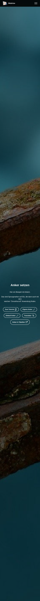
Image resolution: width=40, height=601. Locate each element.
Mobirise (11, 3)
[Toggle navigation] (35, 3)
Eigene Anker (29, 309)
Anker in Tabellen (20, 322)
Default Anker (11, 316)
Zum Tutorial (11, 309)
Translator (29, 316)
